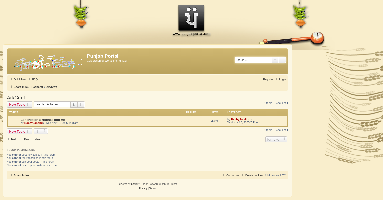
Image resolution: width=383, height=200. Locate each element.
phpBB (134, 184)
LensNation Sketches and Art (43, 120)
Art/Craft (16, 97)
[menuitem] (33, 79)
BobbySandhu (33, 123)
